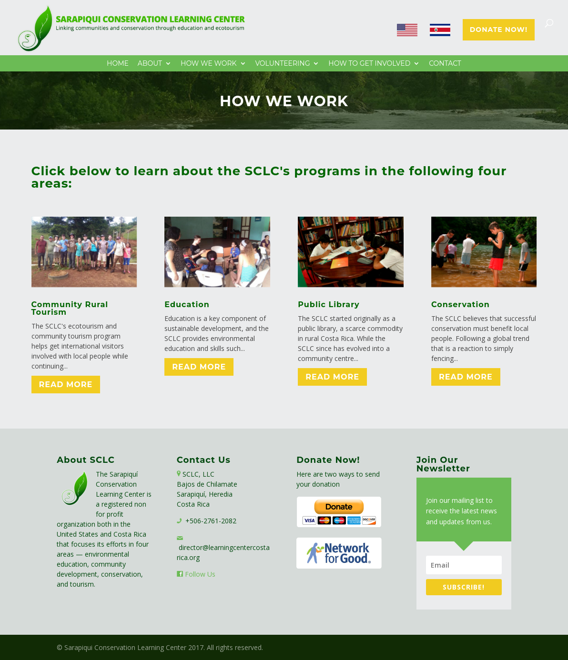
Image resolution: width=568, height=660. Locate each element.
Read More (66, 384)
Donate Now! (498, 30)
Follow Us (200, 574)
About (150, 64)
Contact (445, 64)
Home (118, 64)
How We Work (209, 64)
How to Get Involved (369, 64)
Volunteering (282, 64)
